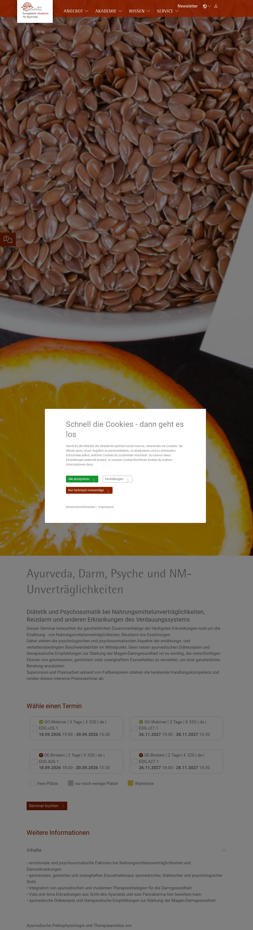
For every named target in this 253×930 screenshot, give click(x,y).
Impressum (107, 507)
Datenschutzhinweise (81, 507)
